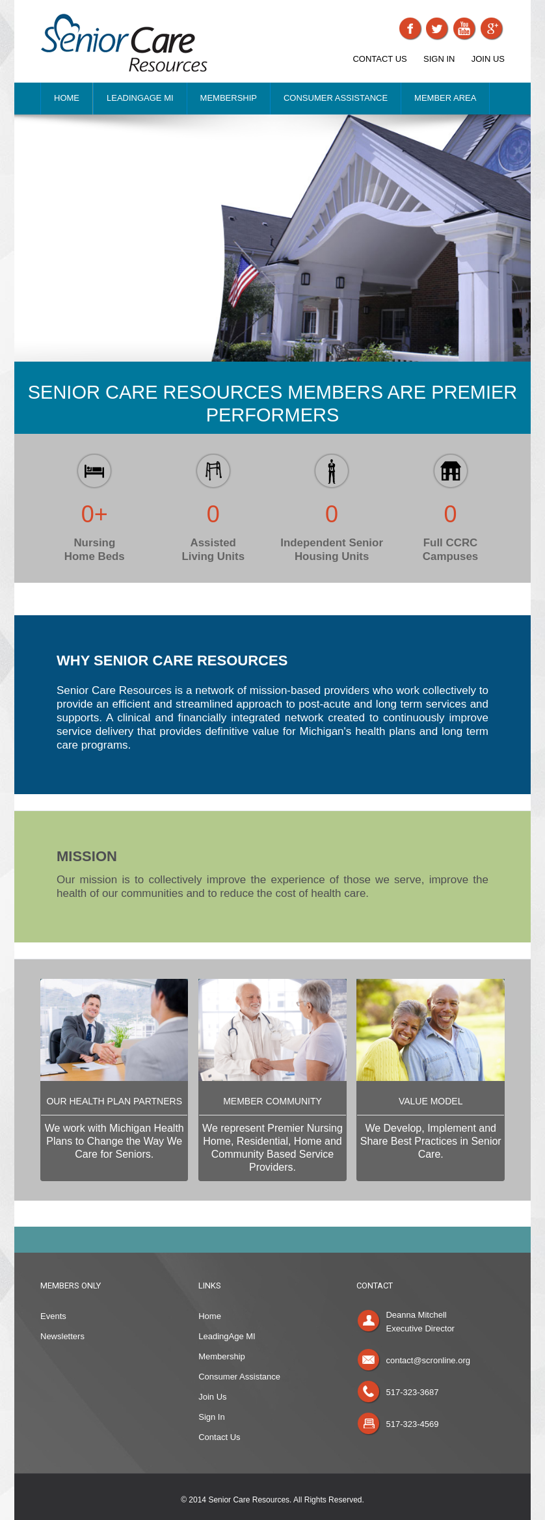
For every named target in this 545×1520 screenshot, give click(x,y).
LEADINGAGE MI (140, 98)
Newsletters (62, 1336)
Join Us (212, 1397)
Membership (221, 1356)
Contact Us (219, 1437)
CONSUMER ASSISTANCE (336, 98)
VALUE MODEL (431, 1101)
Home (209, 1316)
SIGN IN (439, 59)
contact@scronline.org (428, 1360)
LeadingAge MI (226, 1336)
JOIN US (488, 59)
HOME (66, 98)
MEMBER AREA (445, 98)
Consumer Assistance (239, 1376)
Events (53, 1316)
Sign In (211, 1417)
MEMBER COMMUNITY (272, 1101)
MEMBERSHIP (228, 98)
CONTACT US (379, 59)
